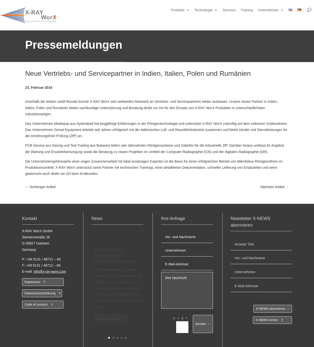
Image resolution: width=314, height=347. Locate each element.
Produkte (178, 10)
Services (229, 10)
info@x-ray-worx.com (50, 271)
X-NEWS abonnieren (271, 308)
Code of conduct (36, 304)
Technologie (204, 10)
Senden (200, 324)
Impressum (32, 282)
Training (247, 10)
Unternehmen (268, 10)
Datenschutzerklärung (40, 293)
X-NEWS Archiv (266, 320)
